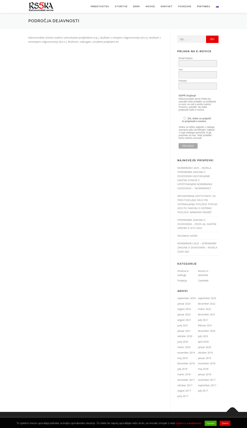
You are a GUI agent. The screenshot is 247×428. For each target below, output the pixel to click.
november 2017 (206, 379)
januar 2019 (204, 358)
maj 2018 (203, 368)
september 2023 (207, 298)
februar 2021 (205, 325)
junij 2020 (182, 341)
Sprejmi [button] (211, 423)
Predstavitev (100, 6)
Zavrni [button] (225, 423)
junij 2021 (182, 325)
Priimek (183, 80)
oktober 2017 (184, 385)
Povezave (184, 6)
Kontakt (167, 6)
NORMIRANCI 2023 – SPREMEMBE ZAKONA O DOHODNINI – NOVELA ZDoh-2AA (197, 247)
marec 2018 (184, 374)
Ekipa (136, 6)
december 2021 (206, 314)
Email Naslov (186, 58)
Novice (150, 6)
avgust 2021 (184, 320)
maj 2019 (182, 358)
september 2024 (186, 298)
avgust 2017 (184, 390)
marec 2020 (184, 347)
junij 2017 (182, 396)
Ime (181, 69)
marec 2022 (204, 309)
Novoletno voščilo (187, 235)
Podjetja (182, 280)
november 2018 (206, 363)
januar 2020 (204, 347)
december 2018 (186, 363)
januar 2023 (184, 303)
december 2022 (206, 303)
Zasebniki (203, 280)
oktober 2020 (184, 336)
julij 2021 (203, 320)
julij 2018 (182, 368)
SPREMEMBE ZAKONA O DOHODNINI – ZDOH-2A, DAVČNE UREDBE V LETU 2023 (196, 224)
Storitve (121, 6)
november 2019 (186, 352)
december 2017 (186, 379)
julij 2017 (203, 390)
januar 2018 (204, 374)
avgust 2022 (184, 309)
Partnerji (203, 6)
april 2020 (203, 341)
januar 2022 (184, 314)
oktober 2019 (205, 352)
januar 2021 (184, 330)
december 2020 (206, 330)
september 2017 (207, 385)
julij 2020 (203, 336)
